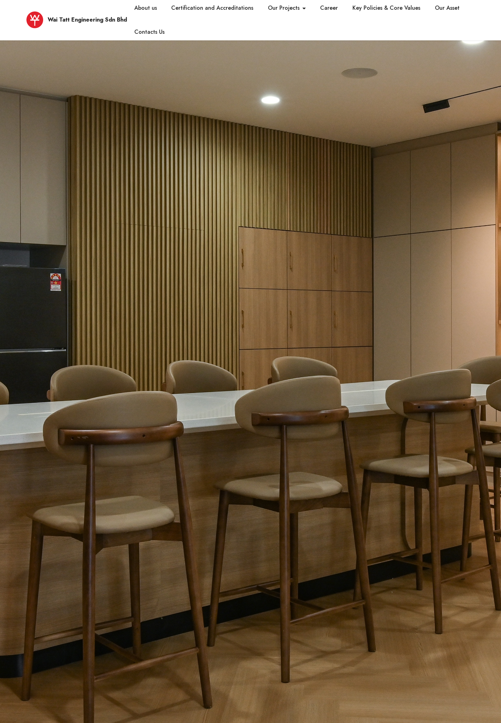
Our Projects (284, 8)
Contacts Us (149, 32)
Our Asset (447, 8)
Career (329, 8)
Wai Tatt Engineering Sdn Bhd (87, 20)
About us (145, 8)
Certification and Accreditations (212, 8)
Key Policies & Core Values (386, 8)
